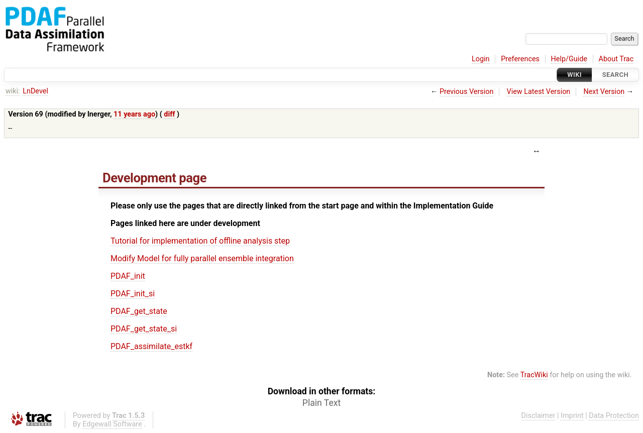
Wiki (574, 74)
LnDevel (35, 91)
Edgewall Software (112, 424)
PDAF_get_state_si (144, 329)
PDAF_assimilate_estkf (151, 346)
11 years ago (134, 114)
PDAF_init (128, 276)
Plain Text (321, 403)
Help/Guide (569, 59)
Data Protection (614, 415)
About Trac (616, 59)
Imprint (572, 415)
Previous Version (466, 91)
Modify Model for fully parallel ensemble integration (202, 258)
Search (615, 74)
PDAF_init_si (133, 293)
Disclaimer (538, 415)
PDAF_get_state (139, 311)
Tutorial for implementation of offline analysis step (200, 241)
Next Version (603, 91)
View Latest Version (539, 91)
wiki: (13, 91)
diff (169, 114)
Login (481, 59)
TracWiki (534, 375)
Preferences (520, 59)
